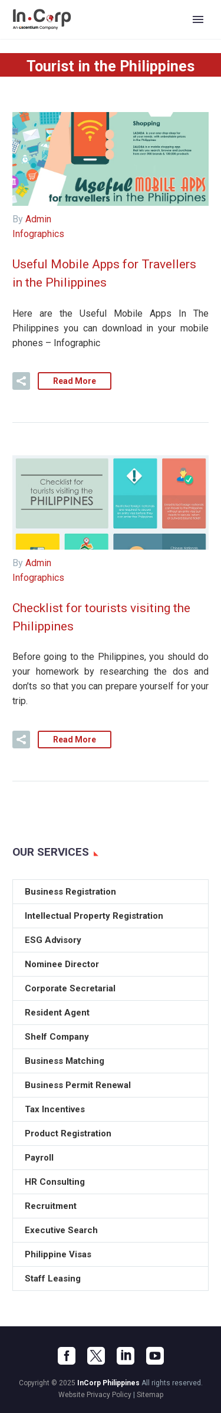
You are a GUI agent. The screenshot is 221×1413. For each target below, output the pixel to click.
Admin (38, 219)
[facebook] (66, 1356)
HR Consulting (55, 1182)
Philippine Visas (58, 1254)
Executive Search (61, 1230)
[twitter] (96, 1356)
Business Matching (64, 1061)
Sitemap (150, 1395)
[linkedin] (125, 1356)
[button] (21, 381)
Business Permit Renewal (78, 1085)
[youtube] (155, 1356)
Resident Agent (57, 1012)
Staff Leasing (53, 1278)
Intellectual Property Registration (94, 916)
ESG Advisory (53, 940)
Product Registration (68, 1133)
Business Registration (70, 891)
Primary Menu (198, 19)
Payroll (39, 1157)
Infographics (38, 233)
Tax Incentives (55, 1109)
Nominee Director (62, 964)
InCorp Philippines (108, 1383)
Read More (74, 381)
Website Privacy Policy (94, 1395)
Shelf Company (57, 1036)
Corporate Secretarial (70, 988)
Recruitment (51, 1206)
